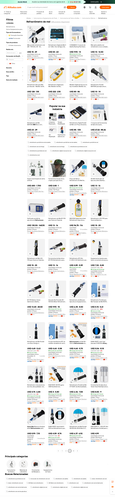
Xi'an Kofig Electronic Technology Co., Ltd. (57, 356)
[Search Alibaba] (44, 7)
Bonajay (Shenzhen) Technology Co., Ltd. (78, 399)
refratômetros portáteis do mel (77, 146)
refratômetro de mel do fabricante (92, 483)
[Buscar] (71, 7)
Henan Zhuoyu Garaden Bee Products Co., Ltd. (57, 314)
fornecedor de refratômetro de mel (39, 479)
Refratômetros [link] (102, 18)
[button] (65, 7)
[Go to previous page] (58, 451)
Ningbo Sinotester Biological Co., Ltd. (99, 191)
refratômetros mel (34, 155)
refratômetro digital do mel (38, 487)
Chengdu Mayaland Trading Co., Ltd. (78, 233)
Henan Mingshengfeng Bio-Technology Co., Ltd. (36, 57)
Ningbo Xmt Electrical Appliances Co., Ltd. (78, 193)
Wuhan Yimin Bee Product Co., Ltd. (78, 59)
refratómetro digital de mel (59, 487)
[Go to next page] (77, 451)
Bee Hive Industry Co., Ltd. (98, 274)
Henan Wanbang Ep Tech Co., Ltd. (78, 274)
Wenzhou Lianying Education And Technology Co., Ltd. (99, 57)
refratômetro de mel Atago (36, 146)
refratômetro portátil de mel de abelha (39, 142)
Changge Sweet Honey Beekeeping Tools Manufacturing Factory (57, 191)
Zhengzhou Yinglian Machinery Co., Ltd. (99, 399)
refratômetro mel (73, 483)
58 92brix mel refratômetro (35, 483)
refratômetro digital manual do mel (60, 151)
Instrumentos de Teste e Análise (69, 18)
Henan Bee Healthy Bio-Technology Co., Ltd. (36, 191)
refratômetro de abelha (60, 479)
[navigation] (14, 234)
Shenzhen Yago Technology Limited (99, 316)
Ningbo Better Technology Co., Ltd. (57, 271)
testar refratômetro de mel (98, 479)
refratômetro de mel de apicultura (16, 491)
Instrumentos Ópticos (88, 18)
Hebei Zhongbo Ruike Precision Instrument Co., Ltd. (57, 57)
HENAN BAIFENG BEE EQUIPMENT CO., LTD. (36, 97)
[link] (112, 481)
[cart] (90, 7)
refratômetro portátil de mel (89, 142)
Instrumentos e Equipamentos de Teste (45, 18)
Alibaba (28, 18)
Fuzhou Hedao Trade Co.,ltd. (78, 312)
